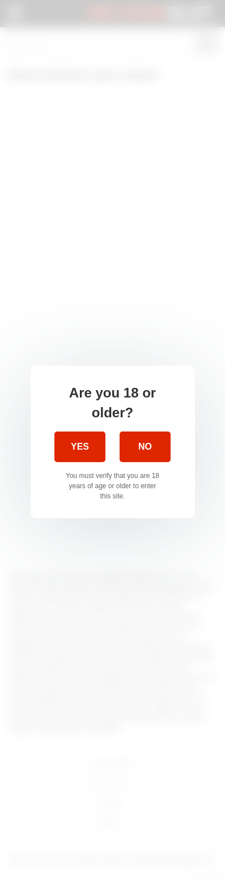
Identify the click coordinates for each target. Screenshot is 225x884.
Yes (80, 446)
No (145, 446)
